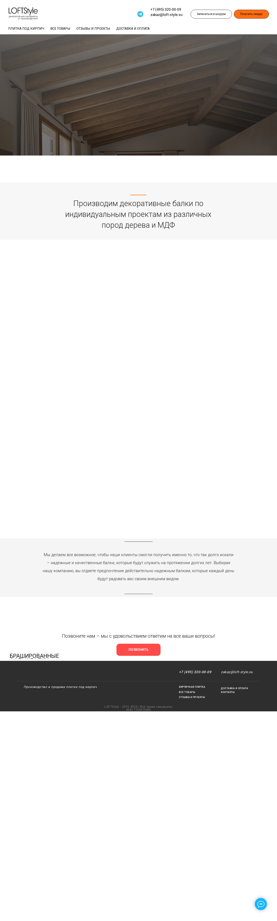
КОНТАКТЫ (228, 692)
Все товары (60, 28)
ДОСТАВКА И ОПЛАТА (234, 688)
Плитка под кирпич (26, 28)
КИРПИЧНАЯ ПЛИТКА (192, 686)
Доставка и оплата (133, 28)
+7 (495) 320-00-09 (165, 9)
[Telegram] (140, 14)
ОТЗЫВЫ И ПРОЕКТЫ (192, 697)
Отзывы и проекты (93, 28)
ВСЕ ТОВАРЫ (187, 692)
